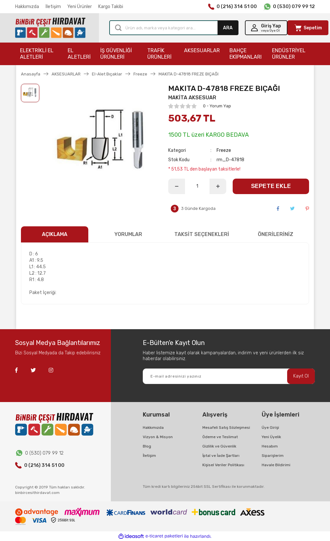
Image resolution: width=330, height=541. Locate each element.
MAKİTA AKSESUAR (192, 97)
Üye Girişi (270, 427)
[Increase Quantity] (217, 186)
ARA (228, 28)
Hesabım (270, 446)
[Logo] (50, 28)
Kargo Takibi (110, 6)
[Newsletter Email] (229, 376)
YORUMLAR (128, 234)
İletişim (53, 6)
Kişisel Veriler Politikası (223, 465)
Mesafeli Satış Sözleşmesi (226, 427)
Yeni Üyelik (271, 437)
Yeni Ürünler (79, 6)
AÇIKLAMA (54, 234)
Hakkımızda (27, 6)
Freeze (224, 150)
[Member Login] (266, 27)
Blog (147, 446)
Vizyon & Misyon (158, 437)
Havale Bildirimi (276, 465)
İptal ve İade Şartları (220, 455)
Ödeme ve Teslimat (220, 437)
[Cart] (307, 27)
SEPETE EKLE (271, 186)
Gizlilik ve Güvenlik (219, 446)
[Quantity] (197, 186)
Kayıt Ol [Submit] (301, 376)
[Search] (173, 27)
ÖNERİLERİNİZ (275, 234)
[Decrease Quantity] (176, 186)
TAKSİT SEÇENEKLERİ (201, 234)
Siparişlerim (273, 455)
